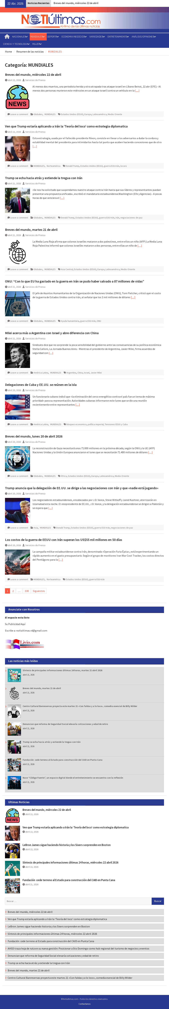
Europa (87, 114)
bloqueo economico (77, 424)
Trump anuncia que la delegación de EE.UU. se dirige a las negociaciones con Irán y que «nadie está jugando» (81, 488)
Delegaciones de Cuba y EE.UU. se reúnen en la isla (41, 384)
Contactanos (84, 1003)
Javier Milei (96, 372)
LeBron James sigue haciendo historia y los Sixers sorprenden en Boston (67, 845)
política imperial (96, 424)
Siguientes (39, 591)
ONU (99, 320)
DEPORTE (52, 36)
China (80, 372)
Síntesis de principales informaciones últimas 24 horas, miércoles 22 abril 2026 (70, 862)
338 (27, 591)
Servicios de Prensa (35, 80)
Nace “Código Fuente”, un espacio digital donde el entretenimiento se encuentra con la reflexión (73, 777)
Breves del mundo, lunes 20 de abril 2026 (33, 436)
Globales (38, 114)
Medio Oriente (115, 114)
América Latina (41, 372)
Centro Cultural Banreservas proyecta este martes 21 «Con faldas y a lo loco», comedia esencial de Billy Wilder (80, 706)
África (64, 475)
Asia (36, 527)
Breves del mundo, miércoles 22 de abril (76, 3)
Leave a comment (19, 114)
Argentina (71, 372)
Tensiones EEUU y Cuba (116, 424)
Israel (86, 372)
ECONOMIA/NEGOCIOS (73, 36)
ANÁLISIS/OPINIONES (143, 36)
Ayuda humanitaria (70, 320)
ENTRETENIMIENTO (117, 36)
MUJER (36, 44)
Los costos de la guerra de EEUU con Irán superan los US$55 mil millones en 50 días (63, 540)
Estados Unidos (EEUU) (72, 114)
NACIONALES (19, 36)
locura (123, 165)
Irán (117, 217)
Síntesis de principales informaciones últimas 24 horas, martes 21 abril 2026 (62, 670)
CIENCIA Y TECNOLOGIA (15, 44)
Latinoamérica (100, 114)
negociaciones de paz (131, 217)
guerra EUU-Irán (111, 165)
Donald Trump (72, 165)
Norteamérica (53, 165)
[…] (137, 90)
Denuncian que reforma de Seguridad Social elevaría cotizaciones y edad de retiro (65, 724)
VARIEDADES (96, 36)
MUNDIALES (36, 36)
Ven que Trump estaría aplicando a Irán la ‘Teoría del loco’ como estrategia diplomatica (66, 126)
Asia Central (67, 269)
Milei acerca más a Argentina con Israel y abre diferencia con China (52, 333)
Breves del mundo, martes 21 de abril (31, 229)
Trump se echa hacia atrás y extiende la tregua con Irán (43, 178)
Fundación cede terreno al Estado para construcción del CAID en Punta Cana (62, 759)
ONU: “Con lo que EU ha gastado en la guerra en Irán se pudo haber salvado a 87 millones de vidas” (74, 281)
